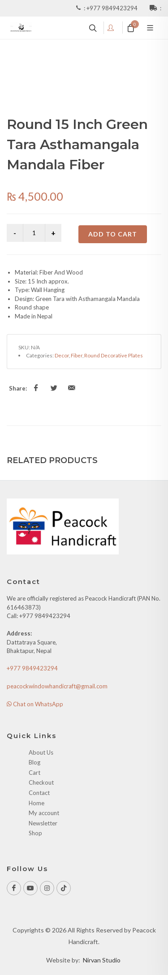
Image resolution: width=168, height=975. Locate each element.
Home (36, 803)
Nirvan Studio (102, 960)
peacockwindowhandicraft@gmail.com (57, 686)
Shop (35, 833)
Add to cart (112, 234)
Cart (34, 772)
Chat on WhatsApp (35, 704)
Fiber (76, 355)
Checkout (41, 782)
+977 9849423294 (112, 8)
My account (44, 812)
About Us (41, 752)
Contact (39, 792)
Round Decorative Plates (113, 355)
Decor (62, 355)
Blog (34, 762)
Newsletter (43, 823)
